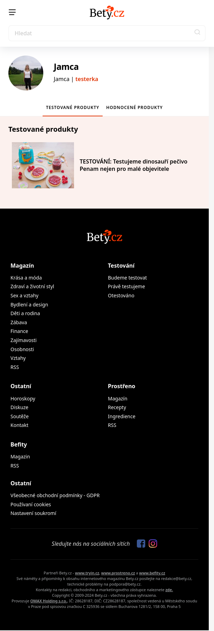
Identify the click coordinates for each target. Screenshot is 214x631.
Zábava (18, 322)
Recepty (117, 407)
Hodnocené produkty (134, 107)
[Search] (107, 33)
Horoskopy (22, 398)
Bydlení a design (29, 304)
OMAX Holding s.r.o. (48, 600)
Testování (121, 265)
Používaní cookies (30, 504)
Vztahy (18, 358)
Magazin (20, 456)
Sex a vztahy (24, 295)
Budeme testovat (127, 277)
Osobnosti (22, 349)
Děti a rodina (25, 313)
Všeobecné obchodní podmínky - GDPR (54, 495)
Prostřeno (121, 386)
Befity (18, 444)
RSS (14, 367)
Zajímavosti (23, 340)
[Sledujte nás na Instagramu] (151, 544)
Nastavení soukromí (33, 513)
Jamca (66, 66)
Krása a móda (26, 277)
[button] (198, 33)
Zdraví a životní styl (32, 286)
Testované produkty (72, 107)
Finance (19, 331)
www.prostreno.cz (118, 572)
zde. (169, 589)
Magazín (22, 265)
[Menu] (12, 12)
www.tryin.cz (87, 572)
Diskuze (19, 407)
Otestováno (121, 295)
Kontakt (19, 425)
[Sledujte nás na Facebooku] (139, 544)
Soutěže (19, 416)
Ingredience (121, 416)
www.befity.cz (152, 572)
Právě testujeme (126, 286)
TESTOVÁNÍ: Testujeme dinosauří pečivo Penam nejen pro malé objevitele (133, 165)
